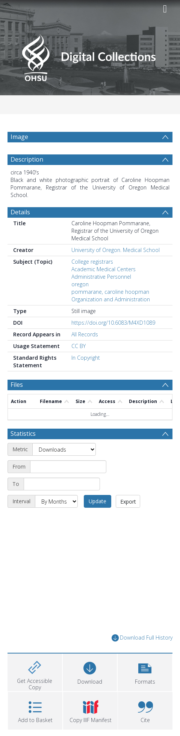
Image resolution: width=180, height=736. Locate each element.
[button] (145, 671)
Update (97, 501)
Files (17, 384)
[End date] (62, 484)
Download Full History (142, 638)
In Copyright (85, 357)
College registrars (92, 261)
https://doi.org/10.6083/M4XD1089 (113, 322)
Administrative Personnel (101, 276)
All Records (84, 334)
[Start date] (68, 466)
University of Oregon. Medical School (115, 249)
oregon (80, 284)
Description (27, 159)
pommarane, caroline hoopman (110, 291)
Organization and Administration (110, 299)
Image (19, 137)
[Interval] (56, 501)
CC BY (78, 346)
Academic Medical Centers (103, 269)
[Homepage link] (90, 55)
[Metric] (64, 449)
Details (20, 212)
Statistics (23, 433)
